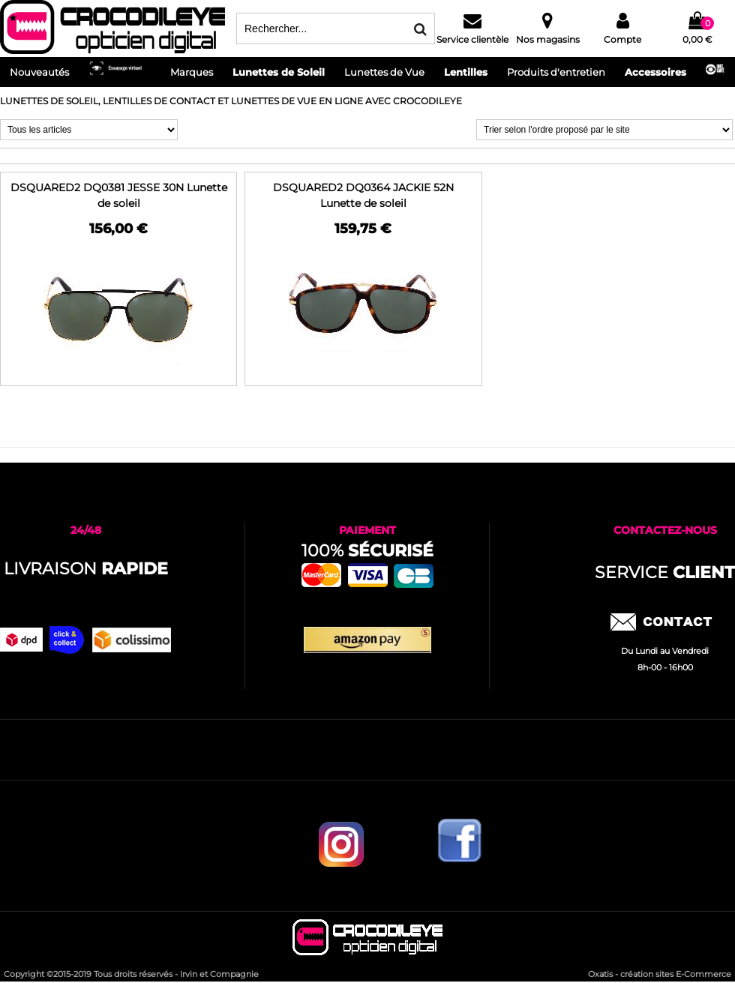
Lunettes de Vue (384, 72)
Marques (191, 72)
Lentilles (466, 72)
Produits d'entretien (556, 72)
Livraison (86, 569)
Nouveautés (39, 72)
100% (368, 551)
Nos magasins (548, 39)
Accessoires (655, 72)
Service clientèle (472, 39)
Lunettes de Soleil (278, 72)
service (665, 572)
